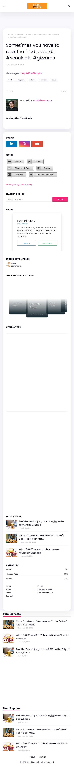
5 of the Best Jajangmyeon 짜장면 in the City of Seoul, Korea (41, 523)
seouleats (43, 80)
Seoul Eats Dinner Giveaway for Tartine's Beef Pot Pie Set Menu (41, 537)
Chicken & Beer (22, 168)
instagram (20, 80)
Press (47, 168)
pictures (32, 80)
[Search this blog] (29, 199)
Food (17, 34)
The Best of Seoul (45, 175)
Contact (19, 175)
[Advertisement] (15, 463)
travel (54, 80)
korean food (37, 574)
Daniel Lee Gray (42, 100)
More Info (47, 243)
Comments (14, 266)
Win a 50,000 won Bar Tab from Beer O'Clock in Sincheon (39, 551)
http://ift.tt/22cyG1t (31, 73)
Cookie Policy (26, 184)
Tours (37, 161)
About (18, 161)
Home (10, 34)
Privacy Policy (12, 184)
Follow (26, 243)
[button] (31, 314)
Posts (12, 263)
